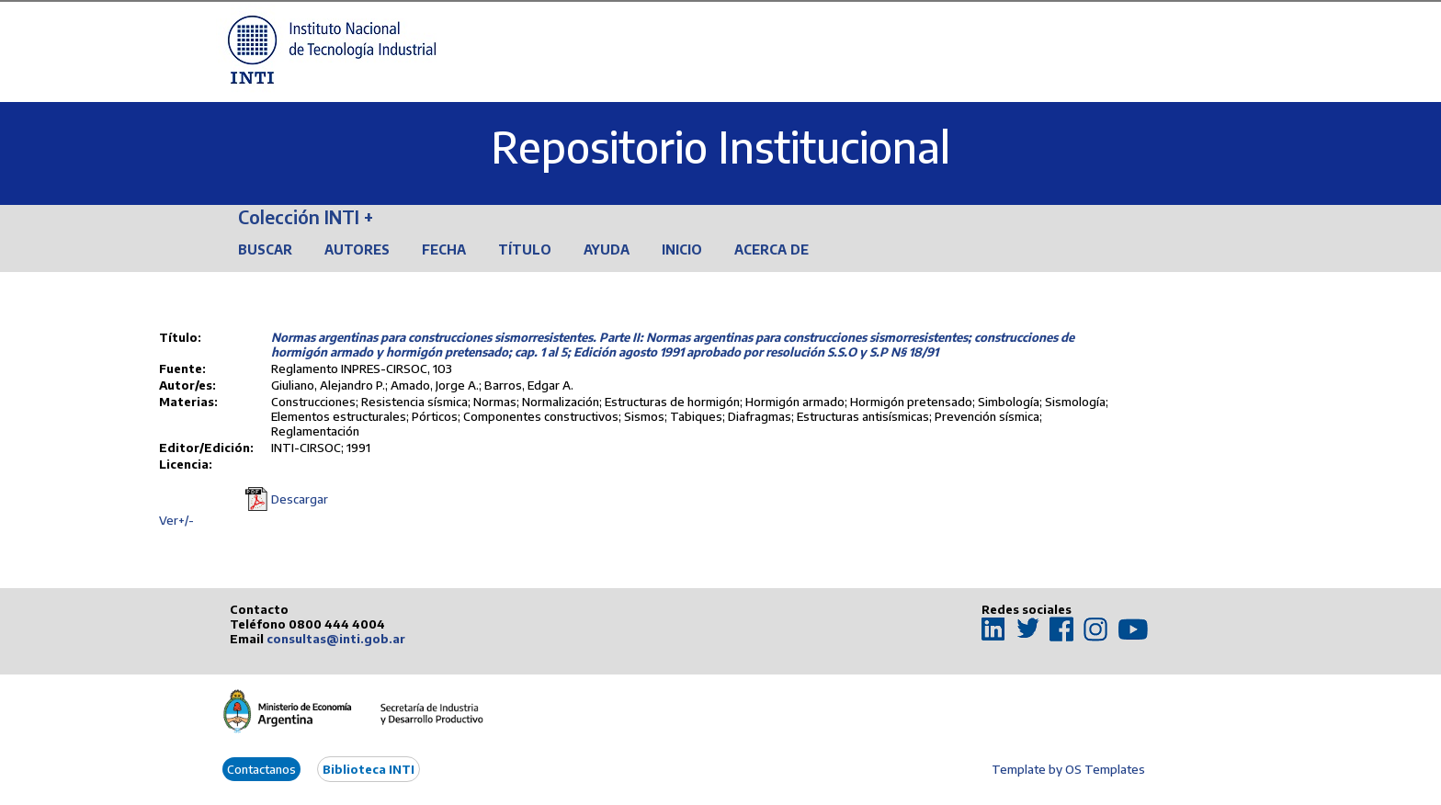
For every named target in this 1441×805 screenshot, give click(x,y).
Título (524, 249)
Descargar (299, 499)
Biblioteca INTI (368, 769)
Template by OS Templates (1068, 769)
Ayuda (607, 249)
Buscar (265, 249)
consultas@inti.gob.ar (336, 638)
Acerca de (771, 249)
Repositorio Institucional (720, 146)
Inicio (682, 249)
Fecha (444, 249)
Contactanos (261, 769)
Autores (357, 249)
